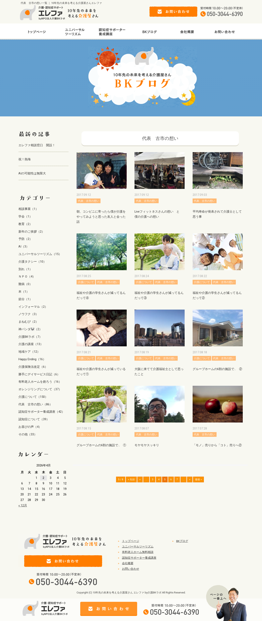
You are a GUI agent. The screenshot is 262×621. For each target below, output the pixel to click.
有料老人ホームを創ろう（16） (40, 382)
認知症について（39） (33, 419)
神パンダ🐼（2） (30, 329)
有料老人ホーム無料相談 (138, 552)
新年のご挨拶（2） (31, 231)
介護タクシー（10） (32, 261)
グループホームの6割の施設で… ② (217, 369)
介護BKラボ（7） (30, 337)
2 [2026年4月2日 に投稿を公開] (43, 478)
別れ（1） (25, 269)
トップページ (130, 541)
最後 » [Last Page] (198, 479)
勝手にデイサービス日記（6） (39, 374)
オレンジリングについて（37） (40, 389)
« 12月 (22, 505)
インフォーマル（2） (33, 307)
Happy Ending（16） (32, 359)
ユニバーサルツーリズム (138, 546)
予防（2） (25, 239)
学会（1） (25, 216)
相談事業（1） (28, 209)
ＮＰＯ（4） (26, 276)
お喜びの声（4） (30, 427)
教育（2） (25, 224)
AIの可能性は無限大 (32, 173)
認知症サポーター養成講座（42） (41, 412)
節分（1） (25, 299)
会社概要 (127, 563)
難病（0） (25, 284)
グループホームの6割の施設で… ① (101, 445)
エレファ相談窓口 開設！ (36, 145)
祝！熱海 (24, 159)
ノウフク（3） (28, 314)
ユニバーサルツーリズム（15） (40, 254)
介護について (86, 282)
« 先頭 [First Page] (131, 479)
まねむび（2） (28, 321)
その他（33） (27, 434)
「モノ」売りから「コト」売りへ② (217, 445)
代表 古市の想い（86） (35, 404)
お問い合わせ (130, 568)
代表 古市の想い (88, 200)
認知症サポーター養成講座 (139, 557)
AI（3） (23, 246)
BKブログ (182, 541)
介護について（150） (33, 397)
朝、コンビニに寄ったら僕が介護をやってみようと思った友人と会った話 (101, 217)
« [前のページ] (140, 479)
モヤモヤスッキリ (146, 445)
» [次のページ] (189, 479)
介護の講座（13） (30, 344)
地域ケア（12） (29, 351)
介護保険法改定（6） (33, 367)
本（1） (23, 291)
